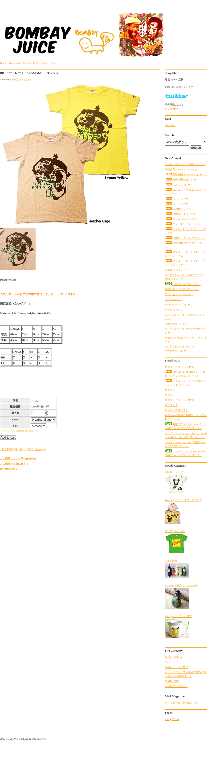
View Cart (170, 125)
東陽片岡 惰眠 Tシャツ (183, 179)
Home (3, 63)
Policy (36, 63)
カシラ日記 (171, 108)
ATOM (175, 719)
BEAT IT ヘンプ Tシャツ (180, 304)
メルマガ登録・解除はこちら (182, 702)
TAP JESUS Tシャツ (177, 323)
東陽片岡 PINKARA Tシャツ (182, 169)
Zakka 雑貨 (177, 569)
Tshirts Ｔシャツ (176, 481)
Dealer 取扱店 (173, 657)
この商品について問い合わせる (18, 458)
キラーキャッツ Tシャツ (184, 223)
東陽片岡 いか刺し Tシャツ (182, 289)
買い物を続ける (9, 469)
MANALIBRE (172, 681)
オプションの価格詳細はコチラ (21, 430)
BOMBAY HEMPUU (176, 686)
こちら (184, 87)
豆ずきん (170, 389)
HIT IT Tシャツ (178, 198)
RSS (167, 719)
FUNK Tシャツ (174, 309)
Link (167, 662)
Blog (52, 63)
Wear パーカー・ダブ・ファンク (183, 511)
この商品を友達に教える (14, 463)
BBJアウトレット (22, 79)
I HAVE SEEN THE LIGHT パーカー (185, 164)
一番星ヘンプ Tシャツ (182, 284)
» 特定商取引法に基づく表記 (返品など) (23, 449)
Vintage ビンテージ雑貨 (178, 627)
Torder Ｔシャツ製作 (176, 667)
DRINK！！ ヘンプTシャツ (185, 238)
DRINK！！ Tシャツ (181, 213)
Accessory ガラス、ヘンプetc (181, 596)
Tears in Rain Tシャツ (182, 219)
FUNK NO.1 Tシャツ (178, 269)
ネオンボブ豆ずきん (176, 410)
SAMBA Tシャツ (178, 208)
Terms (45, 63)
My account (14, 63)
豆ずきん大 (171, 405)
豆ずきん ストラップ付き (179, 366)
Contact (27, 63)
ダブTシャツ (173, 299)
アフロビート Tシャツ (179, 294)
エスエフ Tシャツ (180, 184)
